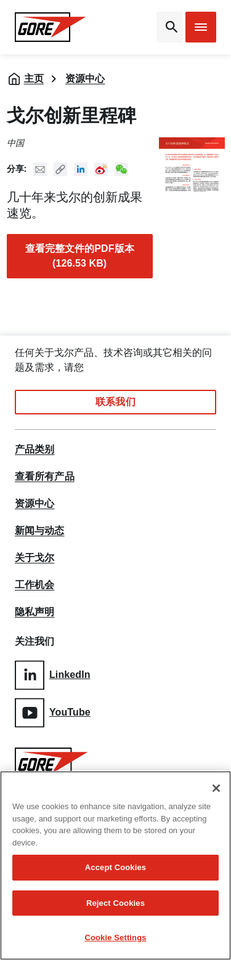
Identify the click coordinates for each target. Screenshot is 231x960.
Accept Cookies (115, 867)
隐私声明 (34, 612)
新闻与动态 (40, 531)
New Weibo (101, 169)
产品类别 (34, 449)
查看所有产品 (45, 477)
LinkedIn (53, 675)
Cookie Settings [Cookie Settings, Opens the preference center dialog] (115, 937)
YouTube (53, 713)
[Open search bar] (169, 27)
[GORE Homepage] (50, 27)
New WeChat (121, 169)
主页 (34, 78)
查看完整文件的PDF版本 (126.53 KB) (79, 255)
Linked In (80, 169)
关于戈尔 (34, 558)
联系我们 (115, 402)
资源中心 (85, 78)
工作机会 (34, 585)
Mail (40, 169)
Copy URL (60, 169)
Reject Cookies (115, 903)
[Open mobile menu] (200, 27)
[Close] (216, 788)
